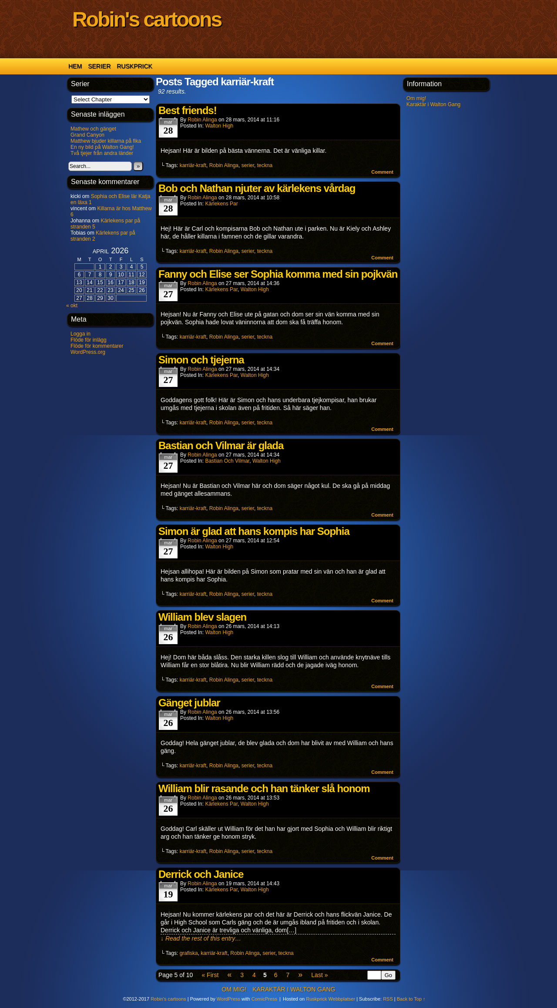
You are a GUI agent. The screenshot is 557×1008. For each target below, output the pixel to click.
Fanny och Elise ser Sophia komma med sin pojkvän (278, 274)
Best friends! (187, 110)
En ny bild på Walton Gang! (102, 147)
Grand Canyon (87, 135)
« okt (71, 305)
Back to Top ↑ (411, 998)
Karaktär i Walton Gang (433, 104)
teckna (264, 165)
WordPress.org (87, 352)
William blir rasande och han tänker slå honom (264, 788)
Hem (75, 66)
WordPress (228, 998)
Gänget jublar (189, 703)
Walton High (219, 126)
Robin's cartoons (146, 19)
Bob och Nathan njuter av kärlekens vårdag (257, 188)
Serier (99, 66)
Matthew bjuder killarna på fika (105, 141)
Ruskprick (134, 66)
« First (209, 974)
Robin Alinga (202, 120)
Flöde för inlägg (88, 340)
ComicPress (264, 998)
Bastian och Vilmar (227, 461)
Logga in (80, 334)
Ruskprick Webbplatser (330, 998)
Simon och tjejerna (201, 360)
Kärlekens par (221, 204)
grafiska (189, 953)
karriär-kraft (193, 165)
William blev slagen (202, 617)
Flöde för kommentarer (96, 346)
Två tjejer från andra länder (101, 153)
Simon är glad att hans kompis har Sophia (253, 531)
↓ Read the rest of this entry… (201, 938)
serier (248, 165)
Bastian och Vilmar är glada (220, 445)
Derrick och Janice (200, 874)
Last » (319, 974)
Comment (382, 172)
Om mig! (416, 98)
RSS (388, 998)
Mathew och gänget (93, 129)
